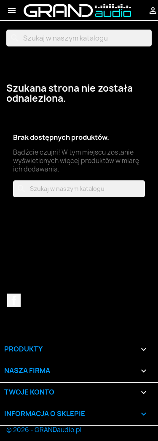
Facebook (14, 300)
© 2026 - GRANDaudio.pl (43, 429)
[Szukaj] (79, 38)
